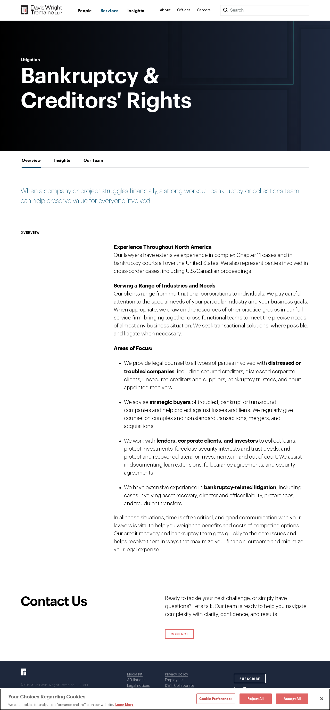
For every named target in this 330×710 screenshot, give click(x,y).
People (85, 10)
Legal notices (138, 686)
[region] (165, 699)
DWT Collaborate (179, 686)
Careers (204, 10)
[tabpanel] (165, 370)
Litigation (30, 59)
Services (110, 10)
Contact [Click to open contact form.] (179, 634)
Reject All (256, 698)
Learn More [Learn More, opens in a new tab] (124, 705)
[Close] (321, 698)
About (165, 10)
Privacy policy (176, 674)
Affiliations (136, 680)
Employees (174, 680)
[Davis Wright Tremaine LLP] (41, 10)
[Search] (225, 10)
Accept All (292, 698)
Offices (184, 10)
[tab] (31, 160)
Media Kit (135, 674)
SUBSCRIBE (250, 678)
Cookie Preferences (215, 698)
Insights (135, 10)
